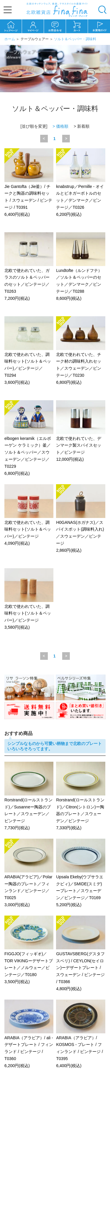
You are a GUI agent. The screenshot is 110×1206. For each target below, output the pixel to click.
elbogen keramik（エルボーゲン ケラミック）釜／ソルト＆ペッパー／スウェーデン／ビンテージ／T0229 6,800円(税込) (28, 438)
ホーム (9, 39)
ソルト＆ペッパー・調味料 (75, 39)
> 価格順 (60, 126)
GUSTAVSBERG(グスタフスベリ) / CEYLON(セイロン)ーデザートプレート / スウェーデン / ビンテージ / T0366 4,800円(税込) (80, 953)
